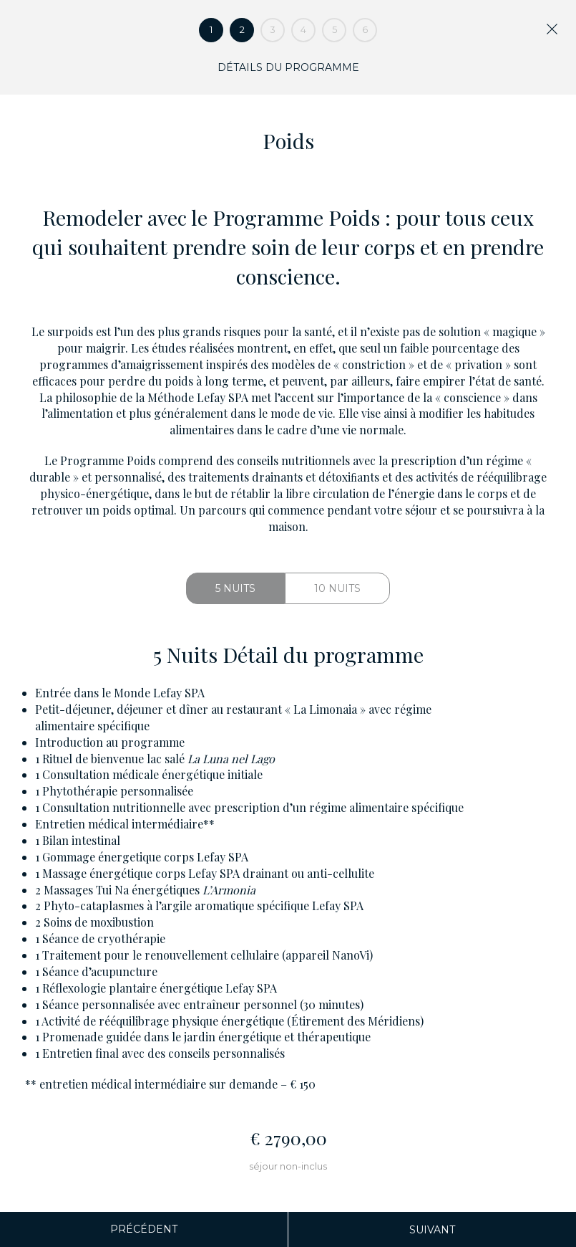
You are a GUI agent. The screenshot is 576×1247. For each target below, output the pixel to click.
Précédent (143, 1229)
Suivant (432, 1229)
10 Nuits (337, 588)
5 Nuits (235, 588)
